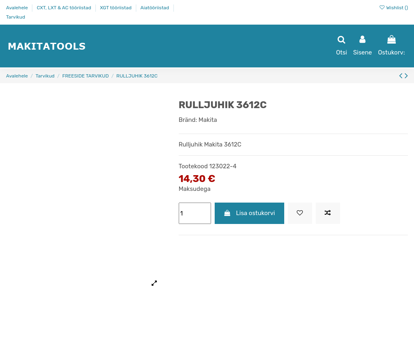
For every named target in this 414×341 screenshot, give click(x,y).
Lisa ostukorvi (249, 213)
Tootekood (193, 166)
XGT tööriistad (116, 7)
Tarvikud (15, 17)
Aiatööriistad (155, 7)
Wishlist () (393, 7)
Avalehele (17, 7)
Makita (208, 119)
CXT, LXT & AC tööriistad (64, 7)
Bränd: (188, 119)
